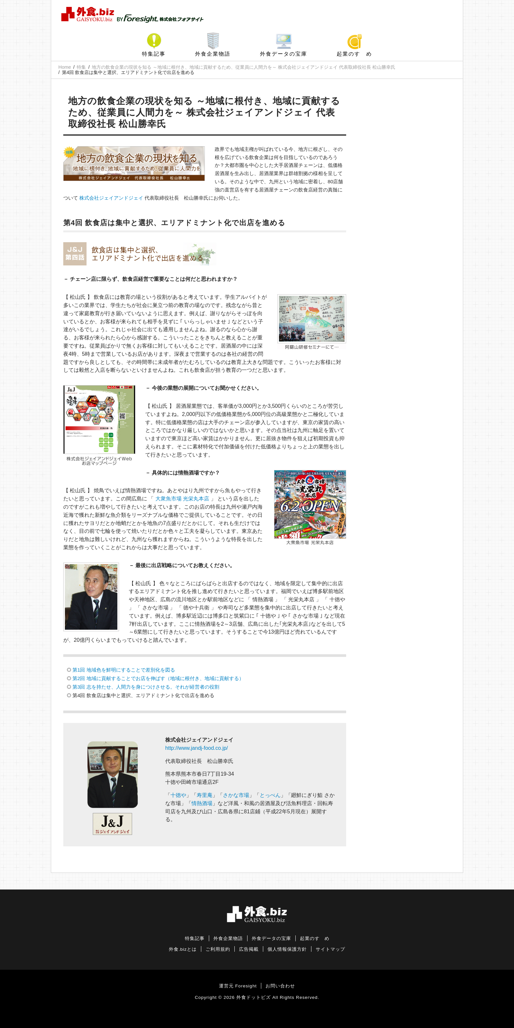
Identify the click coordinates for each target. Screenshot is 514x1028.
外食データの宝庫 (283, 54)
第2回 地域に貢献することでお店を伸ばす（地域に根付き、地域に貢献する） (158, 678)
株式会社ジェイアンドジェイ (111, 198)
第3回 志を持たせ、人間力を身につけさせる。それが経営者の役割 (145, 687)
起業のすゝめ (354, 54)
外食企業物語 (212, 54)
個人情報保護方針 (287, 949)
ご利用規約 (218, 949)
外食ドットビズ (253, 997)
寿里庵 (204, 795)
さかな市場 (236, 795)
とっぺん (270, 795)
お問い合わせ (280, 985)
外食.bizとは (183, 949)
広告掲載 (249, 949)
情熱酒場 (201, 803)
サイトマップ (330, 949)
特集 (81, 67)
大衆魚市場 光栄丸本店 (182, 498)
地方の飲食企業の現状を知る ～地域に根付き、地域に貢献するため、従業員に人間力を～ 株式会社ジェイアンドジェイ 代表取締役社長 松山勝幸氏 (243, 67)
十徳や (178, 795)
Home (64, 67)
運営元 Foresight (238, 985)
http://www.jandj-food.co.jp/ (196, 748)
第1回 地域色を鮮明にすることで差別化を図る (123, 670)
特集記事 (154, 54)
